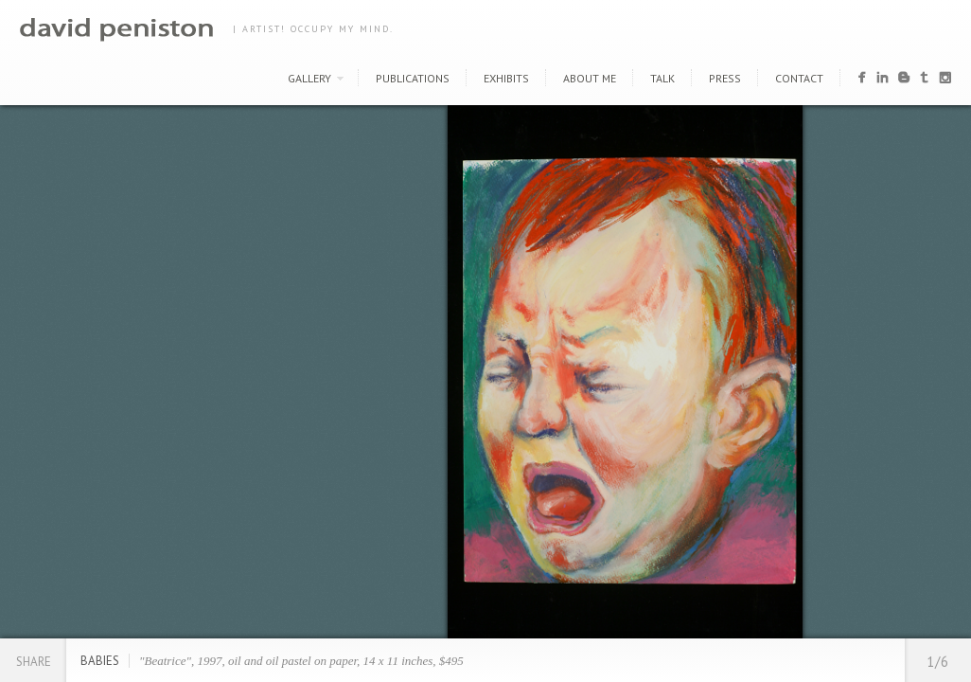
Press (725, 78)
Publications (413, 78)
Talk (662, 78)
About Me (589, 78)
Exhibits (506, 78)
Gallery (309, 78)
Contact (799, 78)
